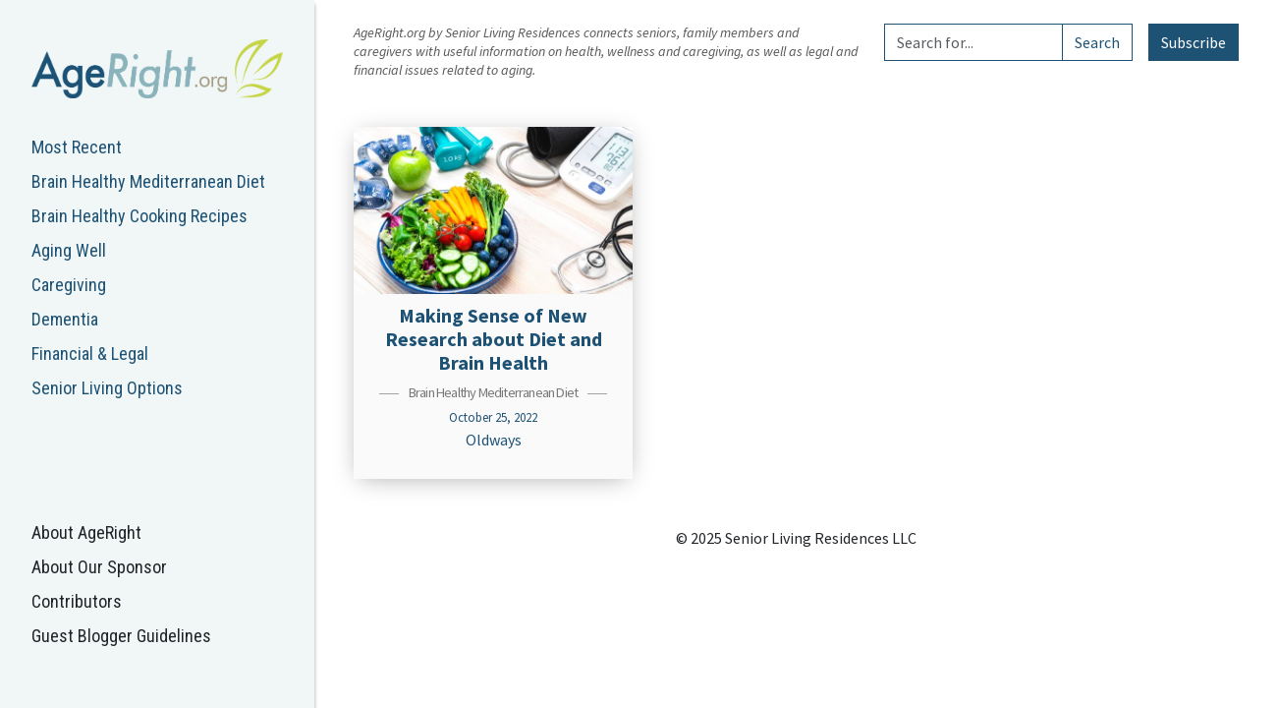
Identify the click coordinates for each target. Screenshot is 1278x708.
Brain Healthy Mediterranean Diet (148, 181)
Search (1097, 42)
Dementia (64, 319)
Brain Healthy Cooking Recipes (139, 216)
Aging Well (68, 250)
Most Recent (76, 147)
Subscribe (1193, 42)
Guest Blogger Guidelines (121, 635)
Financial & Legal (89, 353)
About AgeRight (86, 532)
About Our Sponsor (99, 567)
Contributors (76, 601)
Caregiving (68, 284)
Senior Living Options (107, 388)
